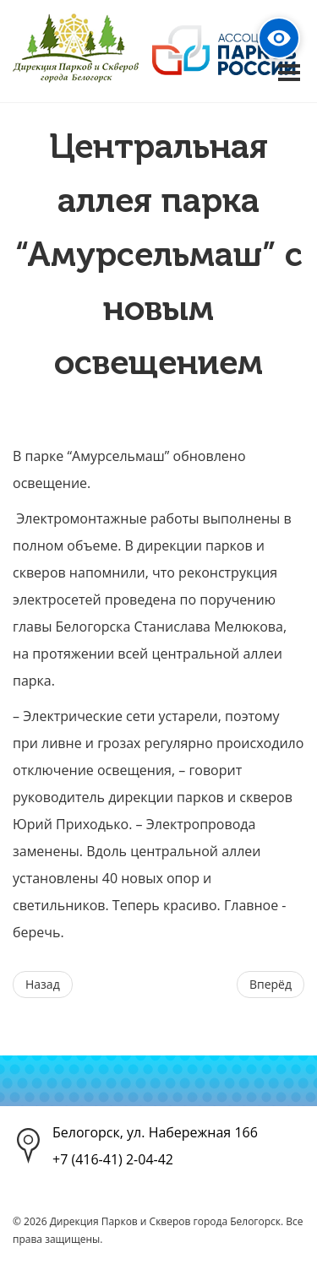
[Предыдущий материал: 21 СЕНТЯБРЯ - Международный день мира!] (43, 984)
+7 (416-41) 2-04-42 (112, 1159)
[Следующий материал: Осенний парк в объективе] (270, 984)
